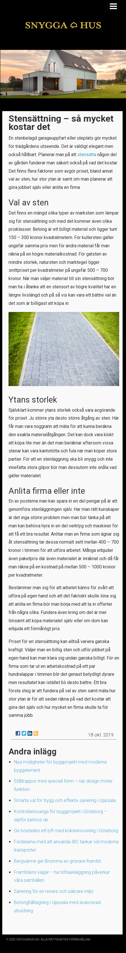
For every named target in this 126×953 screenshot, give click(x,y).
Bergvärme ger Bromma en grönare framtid (57, 861)
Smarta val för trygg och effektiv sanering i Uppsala (65, 800)
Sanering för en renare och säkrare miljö (54, 891)
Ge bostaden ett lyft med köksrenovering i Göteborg (66, 830)
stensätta (86, 154)
